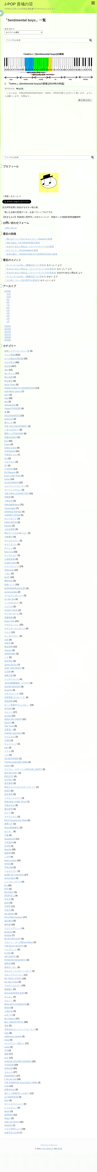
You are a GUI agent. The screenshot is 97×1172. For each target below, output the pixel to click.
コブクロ (8, 606)
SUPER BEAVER (12, 687)
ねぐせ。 (8, 831)
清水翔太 (8, 661)
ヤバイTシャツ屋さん (14, 1043)
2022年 (7, 332)
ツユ (6, 755)
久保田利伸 (9, 559)
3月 (8, 316)
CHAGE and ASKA (13, 733)
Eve (6, 441)
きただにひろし (11, 541)
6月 (8, 308)
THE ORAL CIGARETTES (16, 493)
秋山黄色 (8, 381)
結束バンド (9, 584)
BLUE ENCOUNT (12, 939)
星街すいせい (10, 967)
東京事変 (8, 783)
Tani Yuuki (9, 726)
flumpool (8, 932)
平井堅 (7, 906)
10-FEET (8, 780)
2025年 (7, 291)
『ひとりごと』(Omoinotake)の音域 (21, 250)
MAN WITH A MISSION (15, 1004)
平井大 (7, 910)
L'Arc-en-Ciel (10, 1079)
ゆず (6, 1058)
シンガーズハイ (11, 679)
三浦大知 (8, 1011)
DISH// (7, 766)
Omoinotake (10, 508)
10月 (9, 297)
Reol (6, 1100)
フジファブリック (12, 928)
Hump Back (9, 878)
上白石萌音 (9, 529)
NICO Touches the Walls (15, 820)
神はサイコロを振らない (15, 533)
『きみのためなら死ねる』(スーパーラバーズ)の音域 (29, 246)
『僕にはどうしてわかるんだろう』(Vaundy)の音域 (28, 239)
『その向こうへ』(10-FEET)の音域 (20, 280)
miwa (6, 1040)
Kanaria (8, 526)
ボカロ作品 (9, 362)
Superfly (8, 690)
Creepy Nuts (10, 563)
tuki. (6, 748)
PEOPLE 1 (9, 896)
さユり (7, 632)
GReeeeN (9, 570)
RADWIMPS (10, 1076)
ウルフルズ (9, 462)
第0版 (60, 1149)
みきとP (8, 1015)
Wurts (7, 1111)
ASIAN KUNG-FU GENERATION (19, 388)
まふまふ (8, 997)
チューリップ (10, 744)
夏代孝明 (8, 809)
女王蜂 (7, 672)
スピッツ (8, 712)
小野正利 (8, 501)
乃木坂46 (8, 842)
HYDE (7, 846)
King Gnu (8, 552)
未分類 (20, 89)
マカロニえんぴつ (12, 985)
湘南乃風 (8, 675)
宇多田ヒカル (10, 455)
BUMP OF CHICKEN (14, 875)
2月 (8, 319)
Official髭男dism (11, 505)
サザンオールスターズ (14, 628)
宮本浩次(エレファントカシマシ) (19, 1029)
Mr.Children (9, 1019)
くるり (7, 573)
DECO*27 (9, 776)
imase (7, 444)
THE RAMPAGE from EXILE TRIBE (20, 1083)
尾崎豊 (7, 497)
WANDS (8, 1125)
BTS (6, 889)
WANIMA (8, 1115)
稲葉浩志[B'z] (10, 437)
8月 (8, 302)
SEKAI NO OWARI (13, 719)
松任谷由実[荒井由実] (14, 993)
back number (10, 860)
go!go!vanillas (10, 592)
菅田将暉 (8, 701)
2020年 (7, 337)
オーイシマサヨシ (12, 490)
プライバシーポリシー (48, 1145)
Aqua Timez (9, 385)
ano (6, 402)
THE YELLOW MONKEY (15, 426)
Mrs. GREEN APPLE (14, 1022)
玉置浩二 (8, 729)
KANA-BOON (10, 522)
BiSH (6, 903)
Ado (6, 398)
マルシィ (8, 1001)
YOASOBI (9, 1065)
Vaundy (7, 849)
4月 (8, 313)
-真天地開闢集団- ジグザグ (16, 683)
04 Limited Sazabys (13, 917)
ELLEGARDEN (11, 482)
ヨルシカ (8, 1072)
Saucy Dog (9, 621)
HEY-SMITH (10, 956)
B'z (5, 885)
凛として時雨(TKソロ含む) (16, 1093)
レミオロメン (10, 1108)
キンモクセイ (10, 555)
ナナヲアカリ (10, 817)
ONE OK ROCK (11, 1122)
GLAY (7, 577)
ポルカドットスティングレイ (18, 971)
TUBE (7, 740)
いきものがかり (11, 430)
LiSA (6, 1086)
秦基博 (7, 853)
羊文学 (7, 899)
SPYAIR (8, 709)
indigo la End (10, 448)
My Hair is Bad (11, 982)
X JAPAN (8, 469)
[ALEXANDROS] (12, 416)
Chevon (8, 650)
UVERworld (9, 451)
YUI (6, 1050)
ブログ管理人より (12, 1129)
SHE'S (7, 643)
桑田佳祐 (8, 581)
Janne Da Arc (10, 665)
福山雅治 (8, 921)
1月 (8, 321)
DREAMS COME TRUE (15, 802)
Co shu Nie (9, 599)
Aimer (7, 479)
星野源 (7, 963)
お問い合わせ (10, 228)
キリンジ (8, 548)
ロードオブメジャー (13, 1104)
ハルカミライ (10, 871)
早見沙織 (8, 867)
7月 (8, 305)
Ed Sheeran (9, 472)
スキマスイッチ (11, 694)
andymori (8, 419)
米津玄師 (8, 1068)
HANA (7, 864)
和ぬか (7, 1118)
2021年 (7, 334)
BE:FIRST (9, 892)
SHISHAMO (9, 654)
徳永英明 (8, 794)
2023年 (7, 329)
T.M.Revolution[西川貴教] (16, 762)
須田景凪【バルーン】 (14, 697)
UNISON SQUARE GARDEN (17, 1061)
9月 (8, 299)
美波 (6, 1026)
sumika (7, 716)
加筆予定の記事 (11, 1133)
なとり (7, 813)
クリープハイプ (11, 566)
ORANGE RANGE (12, 512)
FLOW (7, 953)
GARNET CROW (12, 515)
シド (6, 657)
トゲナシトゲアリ (12, 798)
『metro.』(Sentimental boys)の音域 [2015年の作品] (36, 83)
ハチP (7, 857)
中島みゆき (9, 805)
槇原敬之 (8, 989)
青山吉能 (8, 377)
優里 (6, 1054)
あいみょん (9, 373)
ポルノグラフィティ (13, 975)
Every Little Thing (12, 476)
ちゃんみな (9, 737)
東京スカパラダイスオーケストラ (20, 787)
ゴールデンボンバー (13, 595)
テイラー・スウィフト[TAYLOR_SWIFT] (23, 769)
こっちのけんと (11, 603)
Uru (6, 458)
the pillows (9, 914)
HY (5, 465)
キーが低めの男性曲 (13, 358)
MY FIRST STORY (13, 978)
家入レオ (8, 422)
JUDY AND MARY (12, 668)
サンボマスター (11, 636)
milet (6, 1033)
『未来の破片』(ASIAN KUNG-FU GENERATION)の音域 (30, 254)
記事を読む (86, 100)
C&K (6, 640)
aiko (6, 370)
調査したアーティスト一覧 (16, 351)
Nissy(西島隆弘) (11, 828)
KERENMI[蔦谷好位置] (15, 588)
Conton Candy (11, 610)
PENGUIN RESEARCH (15, 960)
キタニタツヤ (10, 544)
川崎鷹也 (8, 537)
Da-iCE (7, 723)
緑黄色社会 (9, 1089)
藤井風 (7, 924)
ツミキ (7, 751)
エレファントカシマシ (14, 486)
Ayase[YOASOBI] (12, 408)
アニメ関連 (9, 355)
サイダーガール (11, 614)
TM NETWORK (11, 758)
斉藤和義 (8, 617)
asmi (6, 395)
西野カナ (8, 824)
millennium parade (12, 1036)
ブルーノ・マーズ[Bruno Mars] (18, 942)
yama (7, 1047)
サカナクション (11, 625)
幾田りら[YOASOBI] (13, 433)
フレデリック (10, 949)
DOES (7, 791)
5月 (8, 310)
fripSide (7, 935)
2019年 (7, 340)
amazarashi (9, 405)
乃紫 (6, 835)
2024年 (7, 326)
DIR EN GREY (11, 773)
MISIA (7, 1008)
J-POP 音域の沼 (18, 4)
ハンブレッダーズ (12, 882)
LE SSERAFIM (11, 1097)
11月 (9, 294)
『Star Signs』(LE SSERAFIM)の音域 (22, 243)
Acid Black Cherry (12, 391)
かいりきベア (10, 519)
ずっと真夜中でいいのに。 (16, 705)
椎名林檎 (8, 647)
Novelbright (9, 839)
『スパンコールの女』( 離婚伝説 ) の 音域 (23, 265)
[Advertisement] (48, 125)
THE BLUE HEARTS (14, 946)
